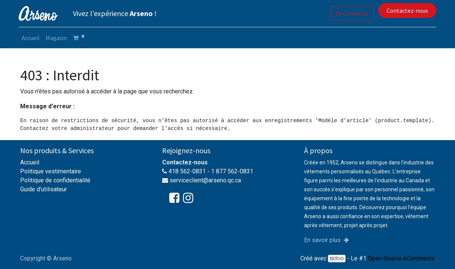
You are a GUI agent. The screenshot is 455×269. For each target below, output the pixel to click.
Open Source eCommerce (401, 258)
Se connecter (350, 13)
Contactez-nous (405, 10)
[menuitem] (32, 37)
